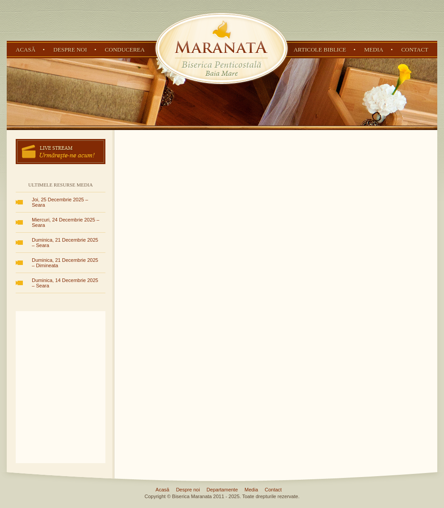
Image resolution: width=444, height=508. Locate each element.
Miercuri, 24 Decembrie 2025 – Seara (65, 222)
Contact (414, 49)
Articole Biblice (320, 49)
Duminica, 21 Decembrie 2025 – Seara (65, 242)
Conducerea (125, 49)
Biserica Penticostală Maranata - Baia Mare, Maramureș (221, 48)
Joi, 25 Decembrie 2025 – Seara (60, 202)
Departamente (222, 489)
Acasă (25, 49)
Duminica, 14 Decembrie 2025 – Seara (65, 283)
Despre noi (70, 49)
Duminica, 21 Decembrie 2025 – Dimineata (65, 262)
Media (373, 49)
